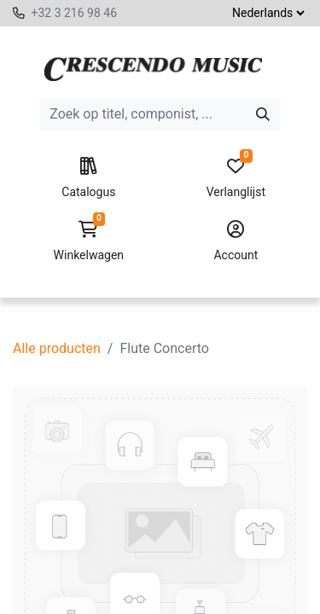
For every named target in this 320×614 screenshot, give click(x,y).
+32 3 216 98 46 (74, 13)
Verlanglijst (236, 178)
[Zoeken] (263, 114)
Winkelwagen (88, 241)
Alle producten (57, 348)
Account (236, 241)
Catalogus (88, 178)
